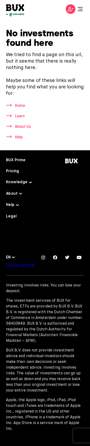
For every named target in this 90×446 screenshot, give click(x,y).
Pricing (12, 171)
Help (19, 137)
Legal (11, 216)
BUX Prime (16, 160)
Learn (20, 116)
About (12, 194)
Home (20, 106)
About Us (23, 127)
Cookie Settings (20, 265)
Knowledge (17, 182)
